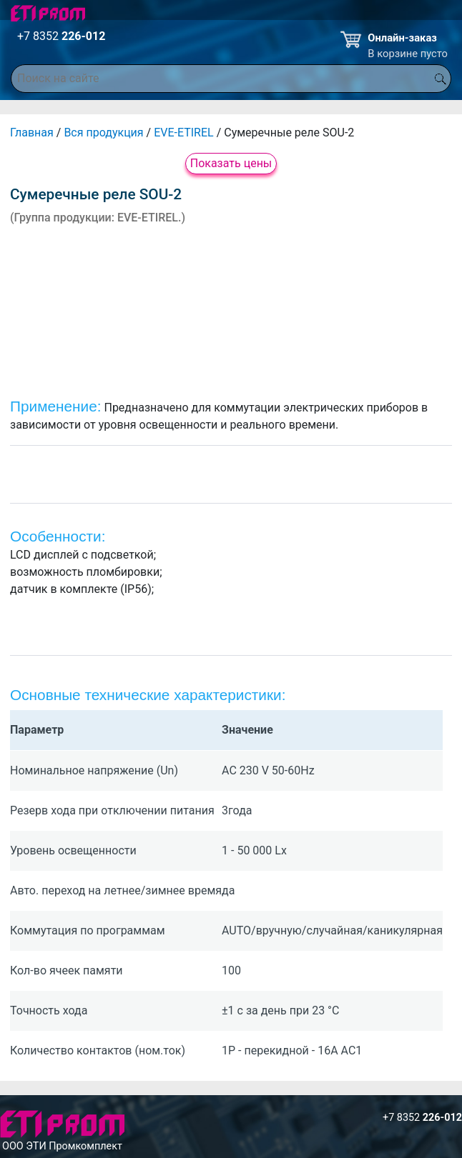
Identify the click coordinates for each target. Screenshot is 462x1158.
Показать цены (231, 163)
